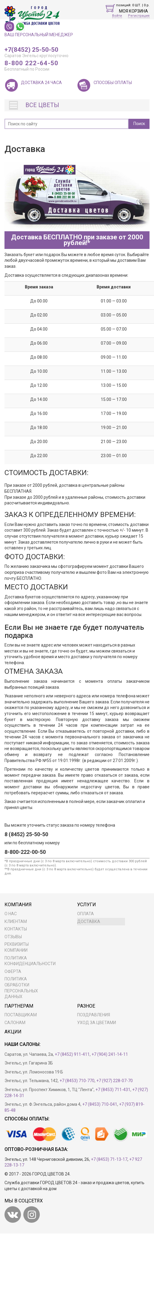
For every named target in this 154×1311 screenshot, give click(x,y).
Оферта (12, 971)
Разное (86, 1006)
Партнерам (18, 1006)
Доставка (88, 921)
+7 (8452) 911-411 (72, 1054)
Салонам (14, 1022)
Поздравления (93, 1014)
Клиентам (15, 921)
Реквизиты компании (16, 947)
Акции (13, 1032)
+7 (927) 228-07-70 (114, 1080)
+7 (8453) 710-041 (99, 1104)
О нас (10, 913)
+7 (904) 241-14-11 (110, 1054)
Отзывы (13, 936)
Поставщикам (20, 1014)
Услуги (86, 904)
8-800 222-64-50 (31, 63)
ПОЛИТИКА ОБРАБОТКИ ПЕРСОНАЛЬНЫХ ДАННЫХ (21, 988)
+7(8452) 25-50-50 (31, 50)
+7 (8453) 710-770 (77, 1080)
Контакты (15, 929)
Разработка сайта (89, 1174)
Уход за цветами (96, 1022)
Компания (18, 904)
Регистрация (139, 16)
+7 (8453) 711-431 (112, 1089)
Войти (117, 16)
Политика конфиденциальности (28, 961)
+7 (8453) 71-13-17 (109, 1159)
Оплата (85, 913)
